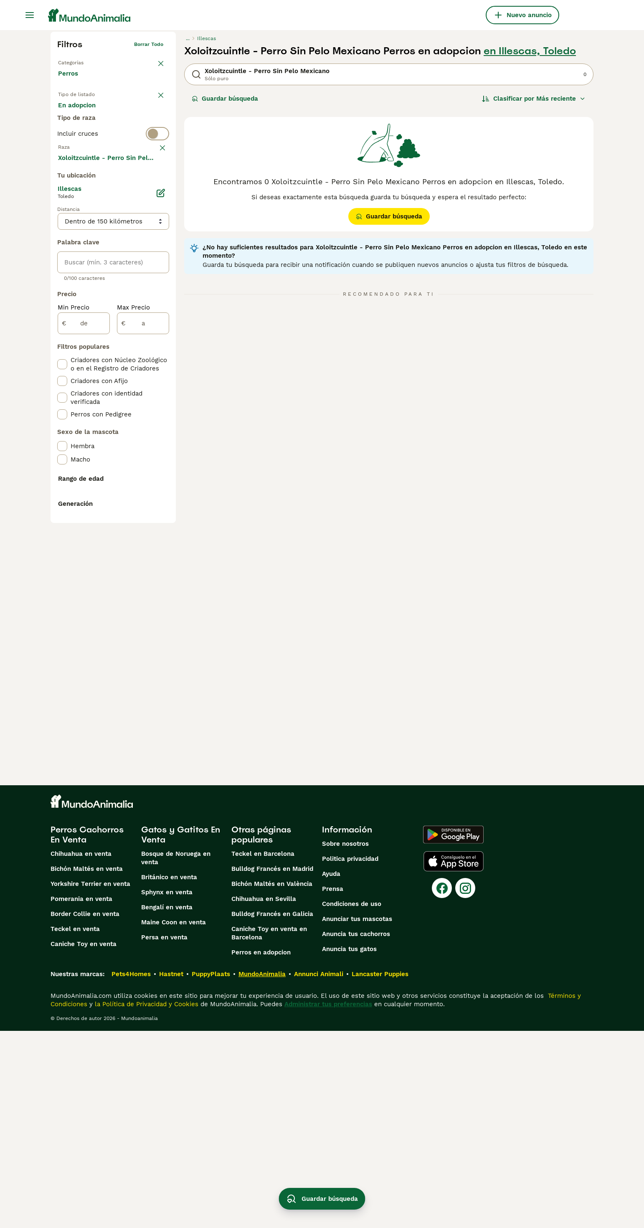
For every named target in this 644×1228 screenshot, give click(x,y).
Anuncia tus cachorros (356, 1131)
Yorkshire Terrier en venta (90, 1081)
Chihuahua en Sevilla (263, 1096)
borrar (155, 182)
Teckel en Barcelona (262, 1051)
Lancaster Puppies (380, 1171)
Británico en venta (169, 1074)
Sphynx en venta (167, 1089)
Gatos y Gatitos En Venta (180, 1032)
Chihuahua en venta (81, 1051)
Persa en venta (164, 1134)
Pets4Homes (131, 1171)
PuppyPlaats (211, 1171)
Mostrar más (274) (92, 362)
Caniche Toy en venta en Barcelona (269, 1130)
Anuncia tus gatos (349, 1146)
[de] (84, 529)
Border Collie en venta (85, 1111)
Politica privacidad (350, 1056)
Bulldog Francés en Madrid (272, 1066)
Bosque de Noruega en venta (175, 1055)
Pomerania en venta (81, 1096)
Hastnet (171, 1171)
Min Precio (73, 513)
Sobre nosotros (345, 1041)
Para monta (83, 133)
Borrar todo (148, 44)
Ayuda (331, 1071)
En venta (78, 113)
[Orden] (533, 98)
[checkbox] (62, 226)
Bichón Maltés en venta (87, 1066)
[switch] (113, 165)
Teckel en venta (75, 1126)
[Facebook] (442, 1085)
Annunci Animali (318, 1171)
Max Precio (133, 513)
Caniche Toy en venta (84, 1141)
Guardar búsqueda (225, 98)
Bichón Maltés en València (271, 1081)
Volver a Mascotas (80, 61)
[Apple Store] (453, 1058)
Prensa (332, 1086)
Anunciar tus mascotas (357, 1116)
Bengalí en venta (167, 1104)
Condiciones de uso (351, 1101)
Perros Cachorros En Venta (87, 1032)
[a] (143, 529)
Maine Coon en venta (173, 1119)
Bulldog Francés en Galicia (272, 1111)
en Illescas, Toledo (530, 51)
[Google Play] (453, 1032)
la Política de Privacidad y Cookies (145, 1201)
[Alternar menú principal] (29, 15)
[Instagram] (465, 1085)
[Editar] (160, 398)
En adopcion (129, 113)
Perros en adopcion (261, 1149)
